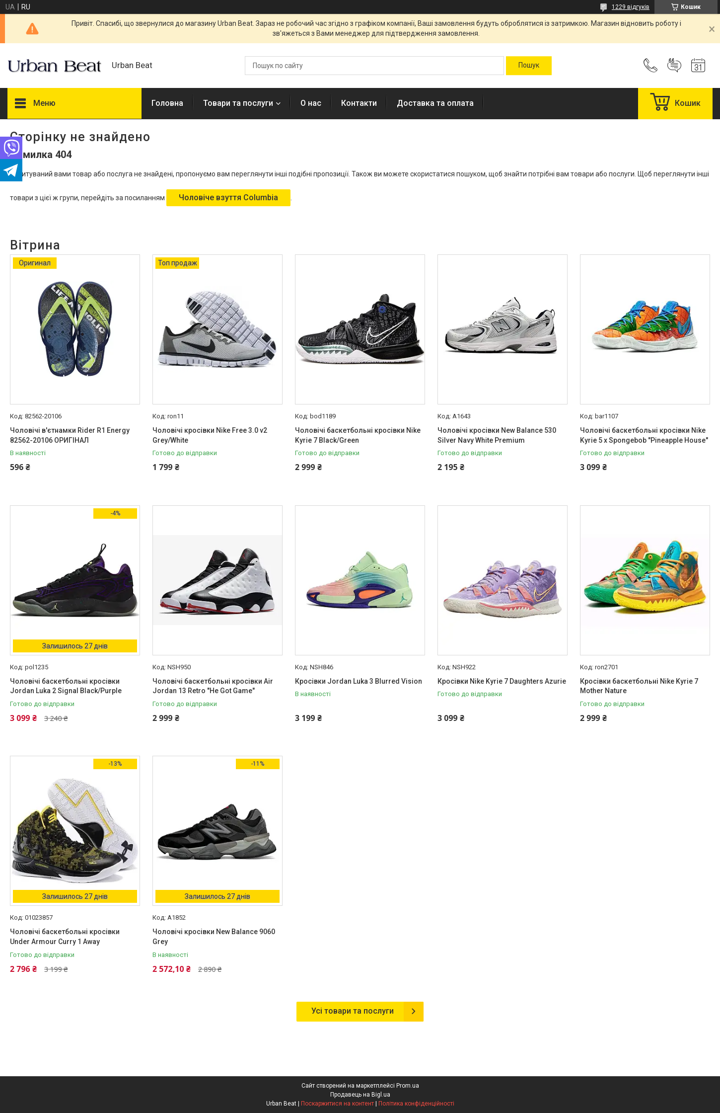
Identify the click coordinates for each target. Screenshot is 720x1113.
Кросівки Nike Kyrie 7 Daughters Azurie (501, 681)
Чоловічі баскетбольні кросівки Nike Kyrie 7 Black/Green (358, 435)
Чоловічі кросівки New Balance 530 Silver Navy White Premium (496, 435)
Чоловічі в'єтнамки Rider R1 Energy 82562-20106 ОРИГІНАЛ (70, 435)
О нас (310, 103)
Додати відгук (674, 66)
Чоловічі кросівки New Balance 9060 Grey (213, 937)
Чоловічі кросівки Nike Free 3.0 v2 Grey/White (209, 435)
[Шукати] (529, 65)
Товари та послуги (238, 103)
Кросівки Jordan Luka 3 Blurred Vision (358, 681)
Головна (167, 103)
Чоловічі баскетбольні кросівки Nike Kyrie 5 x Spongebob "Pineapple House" (644, 435)
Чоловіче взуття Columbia (228, 197)
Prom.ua (407, 1085)
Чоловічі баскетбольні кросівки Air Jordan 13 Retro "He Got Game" (212, 686)
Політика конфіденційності (416, 1103)
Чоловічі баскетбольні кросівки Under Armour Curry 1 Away (65, 937)
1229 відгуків (630, 6)
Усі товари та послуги (352, 1011)
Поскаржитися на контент (337, 1103)
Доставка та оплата (435, 103)
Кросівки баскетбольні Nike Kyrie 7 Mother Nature (639, 686)
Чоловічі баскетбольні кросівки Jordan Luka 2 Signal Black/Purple (66, 686)
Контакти (359, 103)
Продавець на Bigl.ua (360, 1094)
